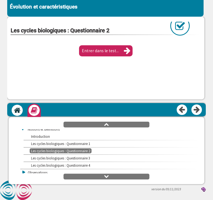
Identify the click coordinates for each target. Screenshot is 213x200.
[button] (106, 50)
